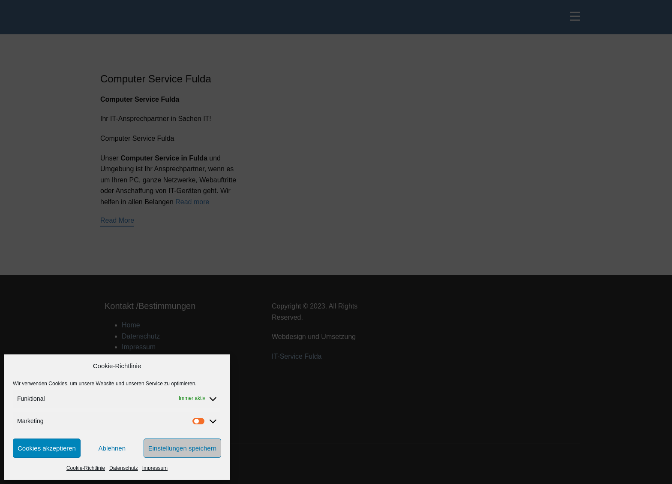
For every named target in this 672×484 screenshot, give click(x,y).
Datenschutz (123, 468)
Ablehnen (112, 448)
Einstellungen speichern (182, 448)
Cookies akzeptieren (47, 448)
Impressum (155, 468)
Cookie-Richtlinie (85, 468)
